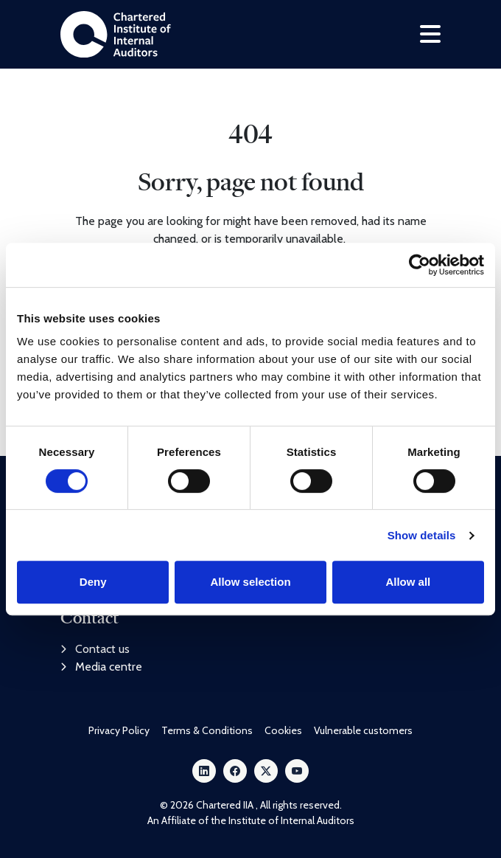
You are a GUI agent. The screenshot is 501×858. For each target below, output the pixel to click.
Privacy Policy (119, 730)
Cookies (283, 730)
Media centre (101, 667)
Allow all (407, 581)
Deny (93, 581)
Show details (422, 535)
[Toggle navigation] (430, 34)
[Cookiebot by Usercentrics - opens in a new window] (419, 265)
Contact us (95, 649)
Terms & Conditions (207, 730)
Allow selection (250, 581)
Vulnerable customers (363, 730)
